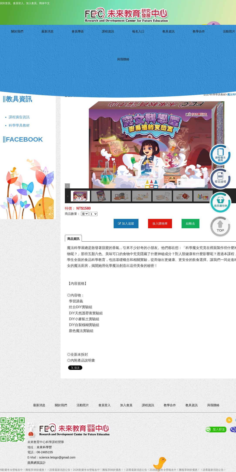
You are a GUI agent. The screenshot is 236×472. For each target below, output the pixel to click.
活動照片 (191, 38)
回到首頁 (5, 3)
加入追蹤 (126, 223)
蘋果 (30, 462)
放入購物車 (160, 223)
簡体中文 (44, 3)
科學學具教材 (19, 125)
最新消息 (61, 38)
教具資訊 (147, 38)
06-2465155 (45, 452)
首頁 (206, 94)
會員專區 (83, 38)
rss (229, 420)
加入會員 (31, 3)
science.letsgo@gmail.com (57, 457)
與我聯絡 (212, 38)
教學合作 (169, 38)
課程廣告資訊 (19, 117)
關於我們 (40, 38)
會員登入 (18, 3)
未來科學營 (44, 447)
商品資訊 (73, 238)
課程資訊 (105, 38)
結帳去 (190, 223)
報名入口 (126, 38)
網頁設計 (40, 462)
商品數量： (72, 214)
